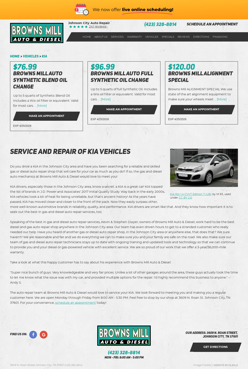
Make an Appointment (46, 116)
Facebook (33, 335)
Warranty (134, 37)
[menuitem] (87, 37)
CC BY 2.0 (185, 197)
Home (87, 37)
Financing (220, 37)
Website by (225, 365)
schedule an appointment (212, 24)
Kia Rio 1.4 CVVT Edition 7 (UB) (191, 194)
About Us (101, 37)
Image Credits (202, 365)
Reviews (184, 37)
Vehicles (151, 37)
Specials (168, 37)
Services (117, 37)
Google (43, 335)
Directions (201, 37)
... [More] (40, 105)
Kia (44, 56)
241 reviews (98, 26)
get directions (216, 347)
